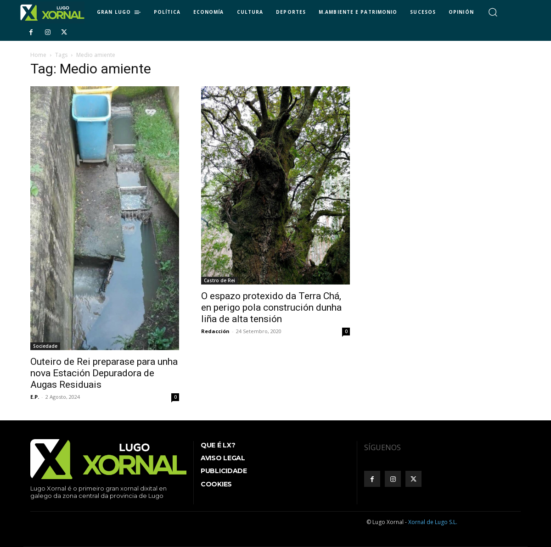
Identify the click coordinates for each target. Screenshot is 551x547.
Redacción (215, 331)
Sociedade (45, 346)
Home (38, 55)
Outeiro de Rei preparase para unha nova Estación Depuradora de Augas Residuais (104, 373)
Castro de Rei (219, 280)
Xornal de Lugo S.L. (432, 522)
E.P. (34, 396)
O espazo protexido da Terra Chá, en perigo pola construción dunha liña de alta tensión (271, 307)
